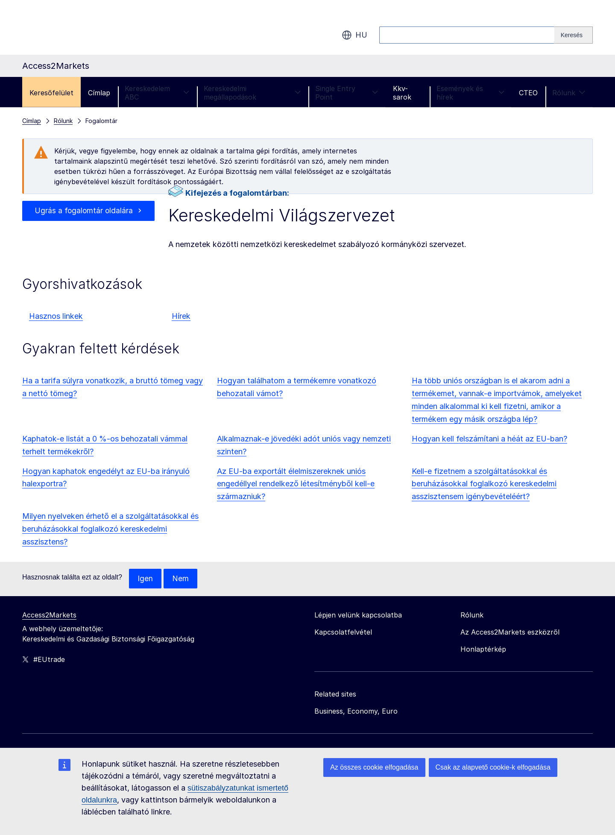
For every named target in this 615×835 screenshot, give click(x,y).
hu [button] (354, 35)
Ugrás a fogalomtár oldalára (83, 210)
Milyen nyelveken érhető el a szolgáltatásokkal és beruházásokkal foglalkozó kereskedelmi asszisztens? (110, 529)
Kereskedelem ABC (157, 92)
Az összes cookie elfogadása (374, 767)
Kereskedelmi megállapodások (252, 92)
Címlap (99, 92)
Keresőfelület (51, 92)
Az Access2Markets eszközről (509, 632)
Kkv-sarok (402, 92)
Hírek (181, 316)
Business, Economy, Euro (356, 711)
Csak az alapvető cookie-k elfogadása (493, 767)
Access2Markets (49, 615)
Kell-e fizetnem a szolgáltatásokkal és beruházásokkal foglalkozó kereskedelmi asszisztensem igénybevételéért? (484, 484)
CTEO (528, 92)
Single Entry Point (346, 92)
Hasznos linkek (56, 316)
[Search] (573, 35)
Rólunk (569, 92)
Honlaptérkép (483, 649)
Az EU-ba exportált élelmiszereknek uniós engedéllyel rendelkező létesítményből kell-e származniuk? (296, 484)
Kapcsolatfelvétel (343, 632)
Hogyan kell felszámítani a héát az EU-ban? (489, 438)
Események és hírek (470, 92)
